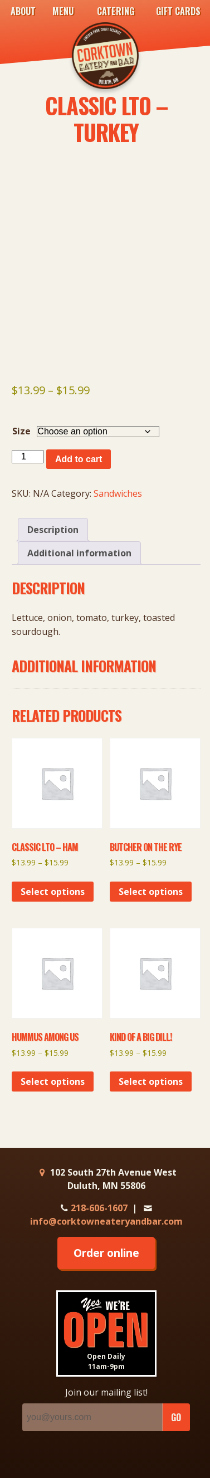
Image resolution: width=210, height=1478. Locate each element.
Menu (63, 11)
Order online (106, 1252)
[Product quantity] (28, 456)
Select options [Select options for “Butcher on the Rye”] (151, 891)
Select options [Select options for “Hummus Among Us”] (53, 1081)
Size (21, 431)
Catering (115, 11)
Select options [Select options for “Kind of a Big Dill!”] (151, 1081)
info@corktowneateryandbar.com (106, 1215)
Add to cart (78, 459)
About (23, 11)
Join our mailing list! (106, 1392)
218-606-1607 (93, 1208)
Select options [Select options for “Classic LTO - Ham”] (53, 891)
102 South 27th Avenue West (106, 1179)
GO (176, 1417)
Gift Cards (178, 11)
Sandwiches (118, 493)
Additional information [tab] (79, 553)
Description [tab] (53, 529)
